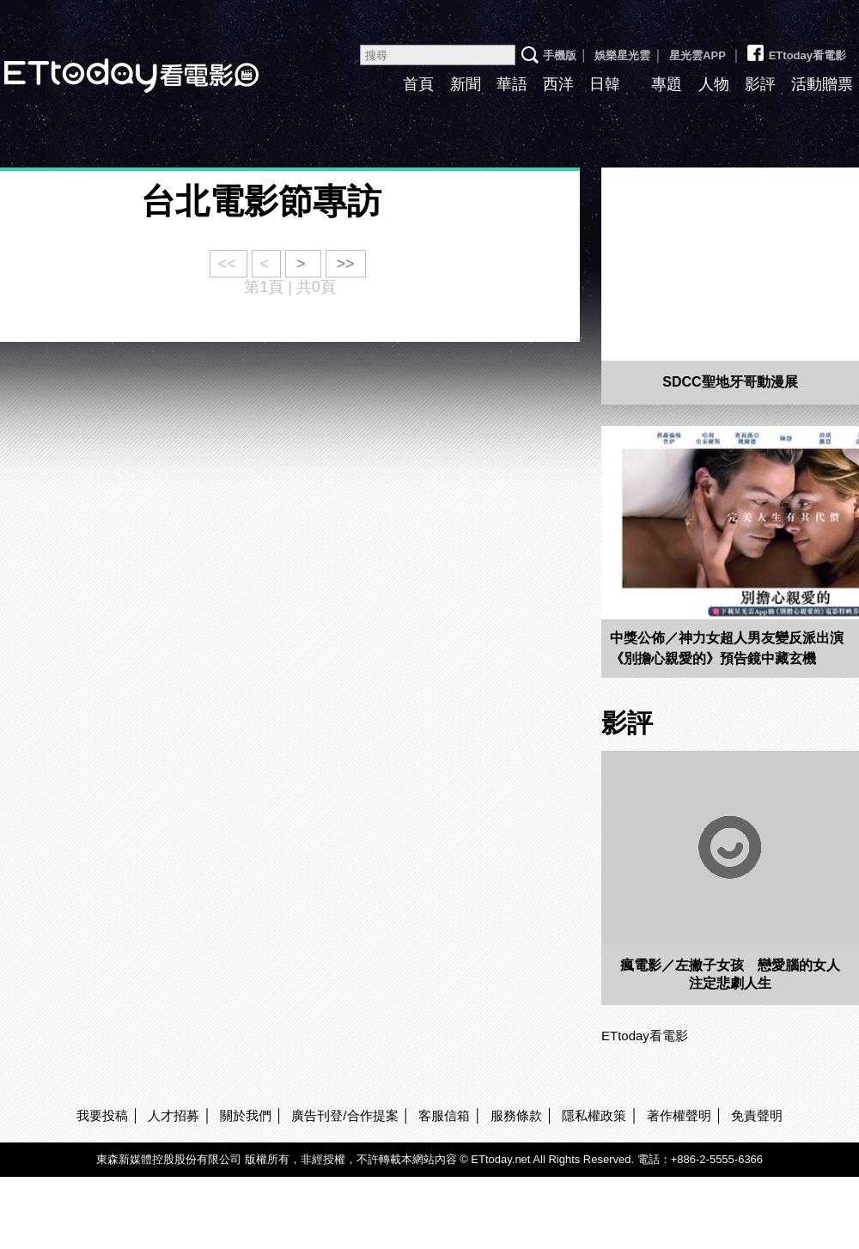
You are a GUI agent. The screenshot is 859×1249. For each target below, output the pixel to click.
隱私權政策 (594, 1115)
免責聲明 (757, 1115)
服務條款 (516, 1115)
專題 (666, 84)
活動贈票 (822, 84)
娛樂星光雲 (622, 55)
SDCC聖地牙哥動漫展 (729, 382)
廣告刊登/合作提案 (344, 1115)
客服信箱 (444, 1115)
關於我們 (245, 1115)
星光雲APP (697, 55)
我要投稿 (102, 1115)
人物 (713, 84)
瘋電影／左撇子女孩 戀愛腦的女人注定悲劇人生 (730, 974)
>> (346, 263)
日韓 (604, 84)
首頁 (418, 84)
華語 (512, 84)
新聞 (465, 84)
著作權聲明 (679, 1115)
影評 (760, 84)
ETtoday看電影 (795, 49)
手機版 (559, 55)
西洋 (558, 84)
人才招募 (173, 1115)
